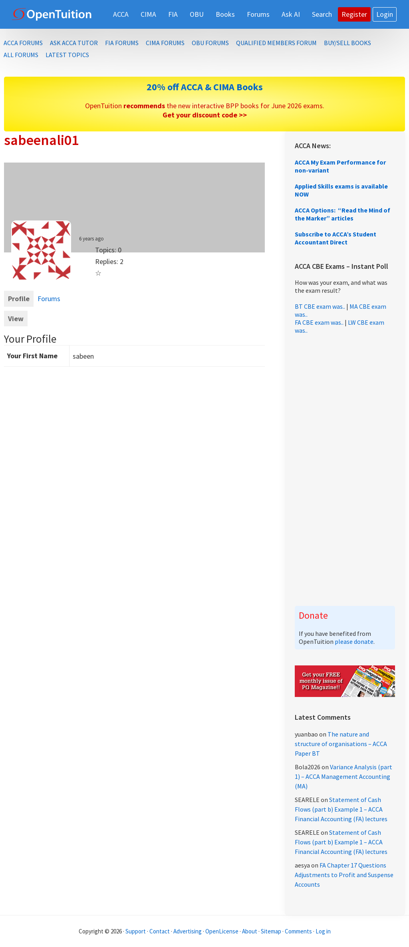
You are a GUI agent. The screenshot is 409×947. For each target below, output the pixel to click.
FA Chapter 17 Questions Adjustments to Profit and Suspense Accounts (344, 874)
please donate (354, 641)
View (16, 318)
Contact (159, 931)
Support (135, 931)
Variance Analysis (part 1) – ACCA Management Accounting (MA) (343, 776)
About (249, 931)
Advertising (187, 931)
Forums (49, 298)
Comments (299, 931)
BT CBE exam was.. (320, 306)
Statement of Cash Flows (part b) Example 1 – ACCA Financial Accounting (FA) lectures (341, 809)
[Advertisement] (345, 470)
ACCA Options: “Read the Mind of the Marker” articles (342, 214)
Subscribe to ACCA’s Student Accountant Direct (335, 238)
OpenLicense (222, 931)
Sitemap (271, 931)
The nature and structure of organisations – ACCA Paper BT (341, 743)
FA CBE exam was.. (319, 322)
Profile (19, 298)
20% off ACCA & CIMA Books (205, 87)
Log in (323, 931)
